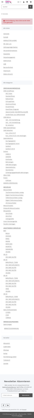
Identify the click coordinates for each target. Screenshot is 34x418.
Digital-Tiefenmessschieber (14, 200)
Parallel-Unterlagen (9, 224)
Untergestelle (10, 219)
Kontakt (5, 37)
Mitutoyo (6, 350)
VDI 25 (5, 254)
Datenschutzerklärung (9, 387)
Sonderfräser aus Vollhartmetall (15, 114)
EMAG (7, 238)
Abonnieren (25, 395)
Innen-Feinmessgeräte (10, 221)
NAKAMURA (9, 249)
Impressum (6, 71)
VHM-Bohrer (7, 117)
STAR (7, 315)
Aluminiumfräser (11, 104)
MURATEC (9, 246)
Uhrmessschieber (11, 203)
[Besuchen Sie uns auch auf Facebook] (3, 405)
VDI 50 (5, 294)
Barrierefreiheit (8, 67)
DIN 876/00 (9, 213)
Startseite (6, 34)
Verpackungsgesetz (9, 57)
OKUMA (8, 252)
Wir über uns (7, 44)
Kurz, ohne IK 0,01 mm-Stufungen (16, 135)
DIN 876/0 (9, 216)
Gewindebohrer (8, 138)
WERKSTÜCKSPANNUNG (11, 328)
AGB (4, 64)
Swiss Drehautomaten (10, 310)
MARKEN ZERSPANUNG (10, 183)
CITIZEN (8, 312)
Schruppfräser (10, 101)
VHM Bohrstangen (11, 164)
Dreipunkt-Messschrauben (11, 208)
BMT (4, 231)
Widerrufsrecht (8, 74)
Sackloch (8, 146)
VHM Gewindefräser (9, 128)
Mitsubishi (6, 343)
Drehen (5, 151)
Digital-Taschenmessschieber (14, 195)
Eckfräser (8, 180)
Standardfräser (10, 96)
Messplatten (7, 211)
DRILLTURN (6, 175)
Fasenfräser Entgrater (12, 109)
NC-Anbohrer (10, 125)
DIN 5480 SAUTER (11, 257)
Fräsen (5, 178)
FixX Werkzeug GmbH (9, 357)
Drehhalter (9, 159)
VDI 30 (5, 260)
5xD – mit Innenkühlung (13, 122)
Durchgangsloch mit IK (12, 143)
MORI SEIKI (9, 244)
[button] (23, 2)
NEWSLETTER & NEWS (10, 40)
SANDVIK (8, 157)
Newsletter (6, 54)
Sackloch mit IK (10, 149)
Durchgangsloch (11, 141)
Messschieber (7, 190)
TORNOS (8, 317)
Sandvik (5, 363)
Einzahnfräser (10, 107)
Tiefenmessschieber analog (14, 198)
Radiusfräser (9, 99)
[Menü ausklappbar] (2, 1)
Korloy (5, 353)
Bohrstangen (9, 162)
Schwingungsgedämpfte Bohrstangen (17, 172)
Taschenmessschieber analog (15, 192)
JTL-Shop (20, 415)
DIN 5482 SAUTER (11, 270)
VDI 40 (5, 275)
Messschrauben (8, 205)
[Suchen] (14, 7)
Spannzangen (7, 324)
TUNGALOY (6, 360)
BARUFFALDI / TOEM (12, 262)
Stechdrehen (9, 170)
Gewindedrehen (10, 167)
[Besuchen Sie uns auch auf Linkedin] (8, 405)
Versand (24, 409)
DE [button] (18, 2)
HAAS (7, 289)
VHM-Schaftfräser (8, 91)
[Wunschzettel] (27, 2)
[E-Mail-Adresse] (10, 395)
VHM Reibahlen (8, 130)
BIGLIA (8, 233)
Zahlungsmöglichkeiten (10, 47)
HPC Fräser (9, 93)
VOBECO (8, 154)
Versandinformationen (10, 50)
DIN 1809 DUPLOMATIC (13, 265)
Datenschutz (7, 60)
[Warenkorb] (31, 2)
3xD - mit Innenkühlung (13, 120)
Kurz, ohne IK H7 (11, 133)
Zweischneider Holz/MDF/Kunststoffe (17, 112)
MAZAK (8, 241)
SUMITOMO (7, 347)
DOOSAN (8, 236)
